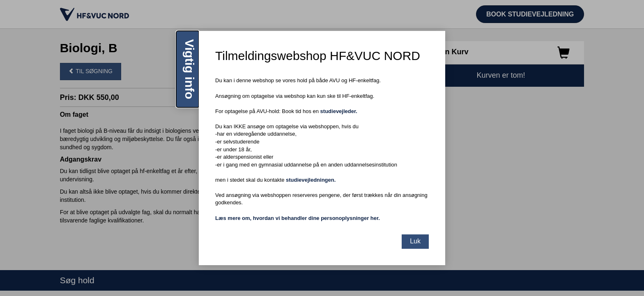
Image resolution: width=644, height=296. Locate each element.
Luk (415, 241)
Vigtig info (189, 69)
